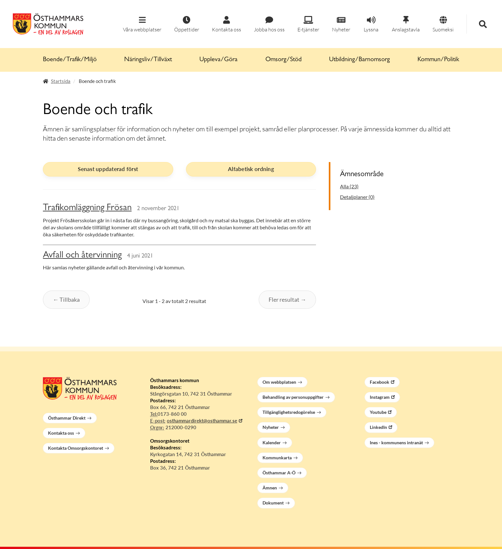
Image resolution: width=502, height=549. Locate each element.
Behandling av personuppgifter (293, 397)
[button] (142, 24)
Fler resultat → (287, 299)
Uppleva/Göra (218, 60)
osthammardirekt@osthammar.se (202, 420)
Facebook (379, 382)
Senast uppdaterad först (108, 169)
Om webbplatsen (279, 382)
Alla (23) (349, 186)
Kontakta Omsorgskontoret (75, 448)
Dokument (273, 502)
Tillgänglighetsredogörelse (289, 412)
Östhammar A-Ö (279, 472)
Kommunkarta (277, 457)
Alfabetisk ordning (251, 169)
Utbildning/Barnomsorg (359, 60)
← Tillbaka (66, 299)
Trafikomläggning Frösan (87, 208)
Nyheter (271, 427)
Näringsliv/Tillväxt (148, 60)
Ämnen (270, 487)
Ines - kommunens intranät (396, 442)
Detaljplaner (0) (357, 197)
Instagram (380, 397)
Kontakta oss (61, 433)
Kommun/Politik (438, 60)
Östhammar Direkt (66, 418)
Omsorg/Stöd (283, 60)
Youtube (378, 412)
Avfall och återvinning (82, 255)
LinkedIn (378, 427)
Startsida (60, 81)
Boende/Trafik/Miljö (70, 60)
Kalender (272, 442)
